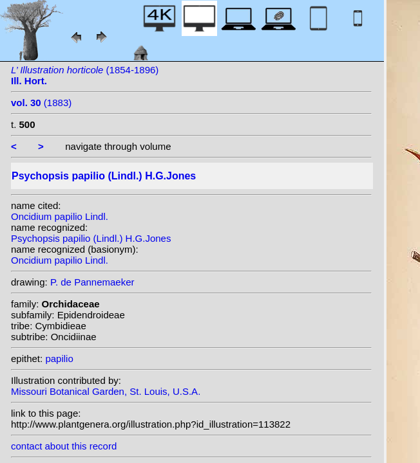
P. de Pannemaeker (92, 282)
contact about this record (64, 445)
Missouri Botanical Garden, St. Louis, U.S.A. (105, 391)
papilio (59, 358)
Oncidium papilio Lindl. (59, 216)
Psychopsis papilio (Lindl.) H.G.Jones (91, 238)
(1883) (41, 102)
